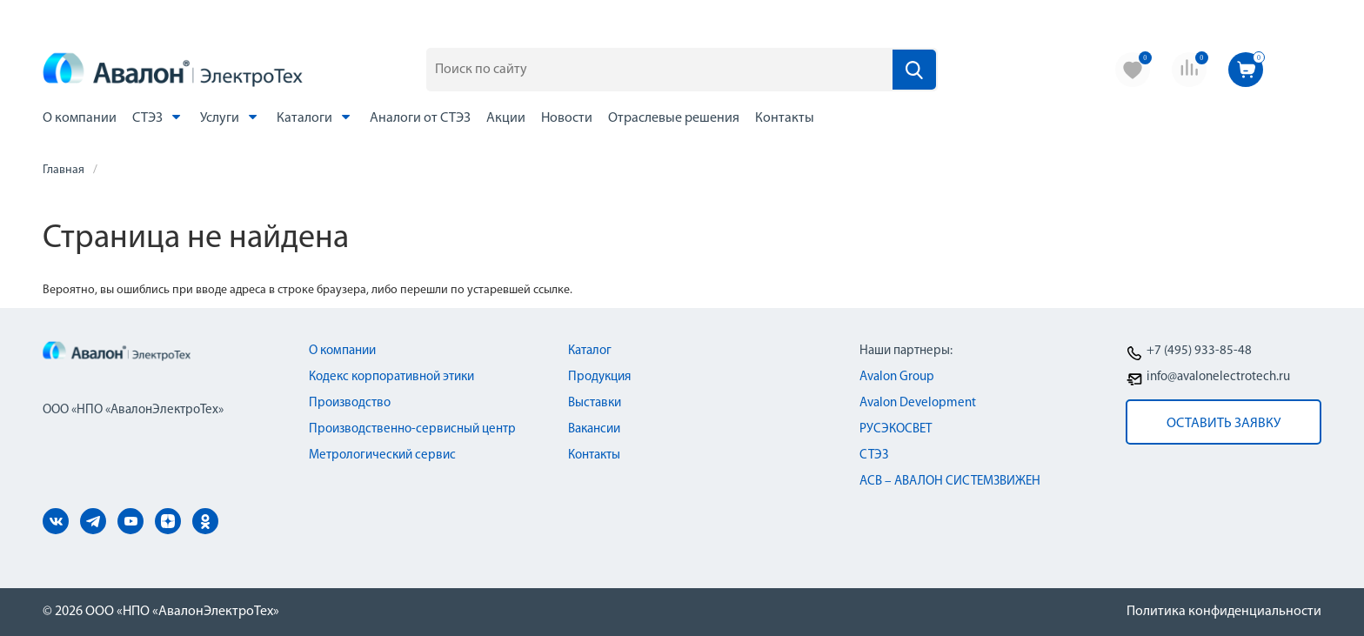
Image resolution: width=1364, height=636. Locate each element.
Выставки (594, 403)
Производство (350, 403)
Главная (63, 170)
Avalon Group (896, 377)
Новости (566, 118)
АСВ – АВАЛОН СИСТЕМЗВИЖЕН (949, 481)
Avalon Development (917, 403)
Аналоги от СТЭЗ (420, 118)
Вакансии (594, 429)
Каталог (590, 351)
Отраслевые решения (673, 118)
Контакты (784, 118)
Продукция (599, 377)
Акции (505, 118)
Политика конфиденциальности (1224, 612)
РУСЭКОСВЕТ (895, 429)
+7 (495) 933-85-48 (1199, 351)
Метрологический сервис (382, 455)
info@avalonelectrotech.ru (1218, 377)
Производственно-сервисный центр (412, 429)
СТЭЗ (158, 117)
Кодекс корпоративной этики (391, 377)
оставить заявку (1223, 424)
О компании (80, 118)
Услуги (230, 117)
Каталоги (315, 117)
